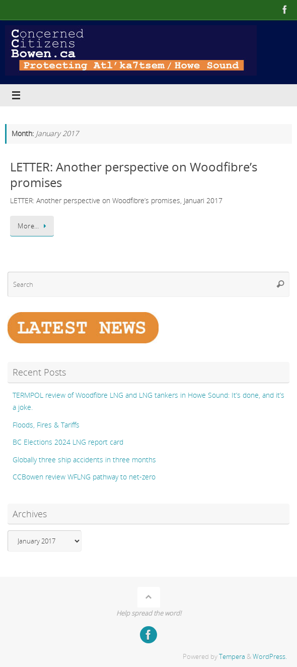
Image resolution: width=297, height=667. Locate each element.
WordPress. (270, 656)
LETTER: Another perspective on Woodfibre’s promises (133, 174)
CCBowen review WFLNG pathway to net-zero (84, 476)
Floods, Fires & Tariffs (46, 425)
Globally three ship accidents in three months (84, 459)
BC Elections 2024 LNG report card (68, 442)
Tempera (232, 656)
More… (34, 225)
